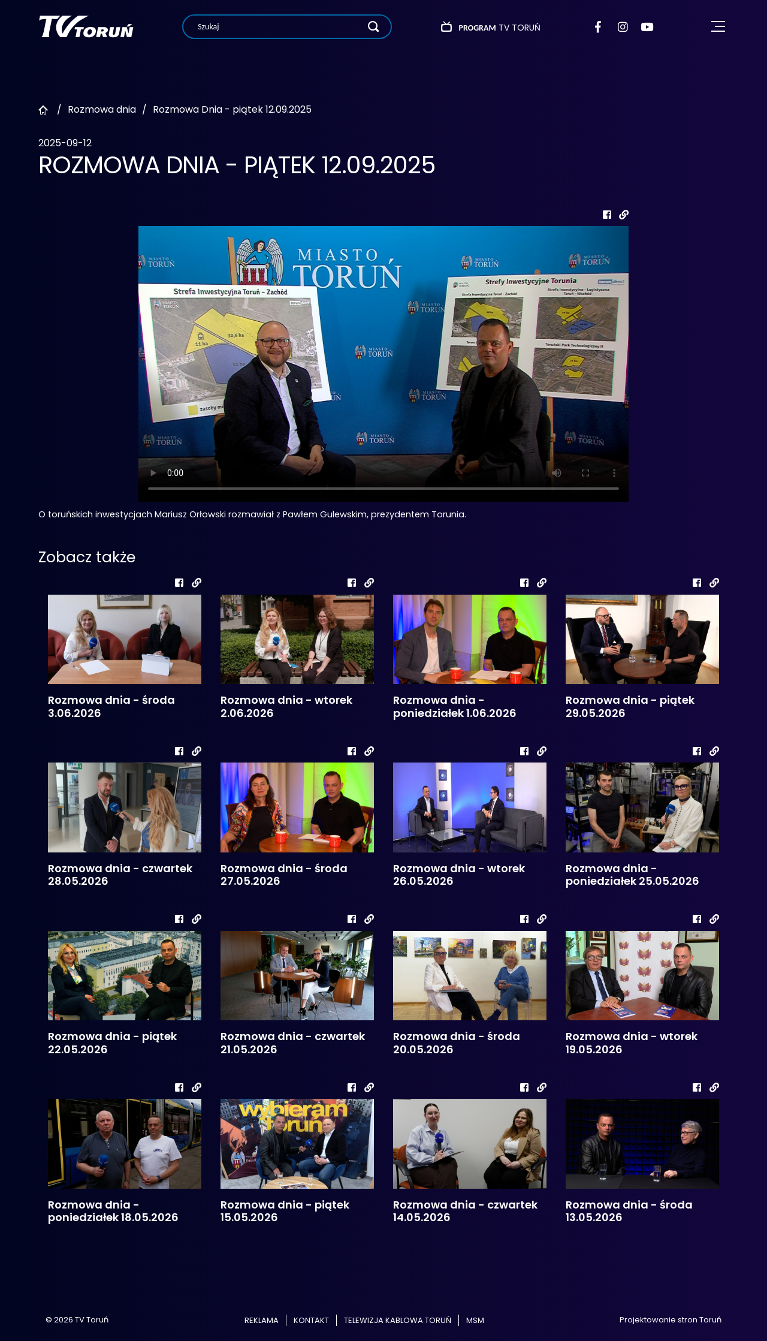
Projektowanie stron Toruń (670, 1319)
